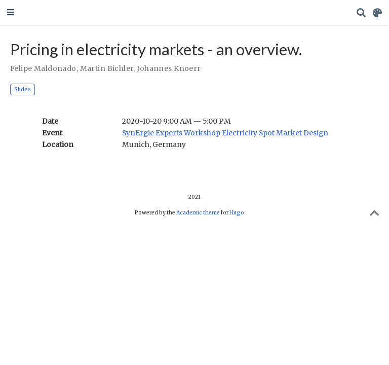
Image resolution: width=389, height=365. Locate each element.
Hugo (236, 212)
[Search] (361, 13)
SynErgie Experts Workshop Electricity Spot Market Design (225, 132)
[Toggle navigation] (10, 13)
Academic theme (198, 212)
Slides (22, 89)
